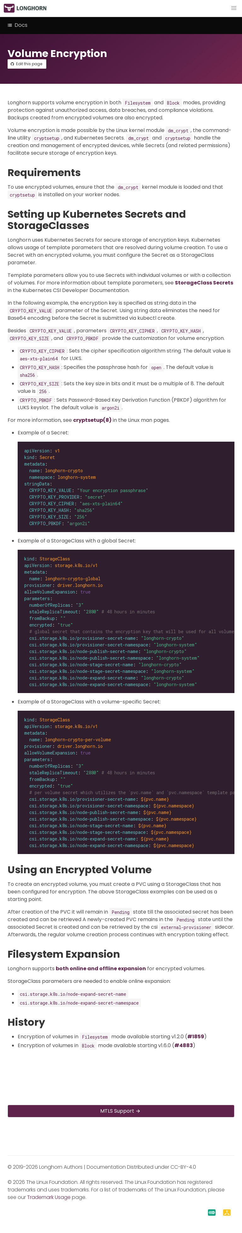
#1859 (195, 1036)
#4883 (183, 1045)
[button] (234, 8)
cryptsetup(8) (92, 420)
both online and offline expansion (101, 968)
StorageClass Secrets (204, 282)
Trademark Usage (49, 1197)
